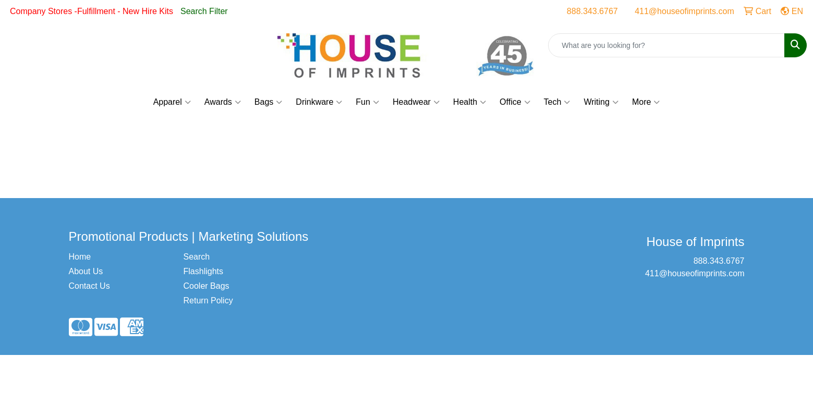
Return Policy (208, 300)
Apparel (172, 102)
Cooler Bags (206, 285)
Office (515, 102)
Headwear (416, 102)
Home (80, 256)
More (646, 102)
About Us (86, 271)
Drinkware (319, 102)
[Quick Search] (666, 45)
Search (197, 256)
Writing (601, 102)
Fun (367, 102)
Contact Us (89, 285)
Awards (222, 102)
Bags (268, 102)
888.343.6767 (592, 11)
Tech (557, 102)
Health (469, 102)
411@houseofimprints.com (684, 11)
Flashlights (203, 271)
